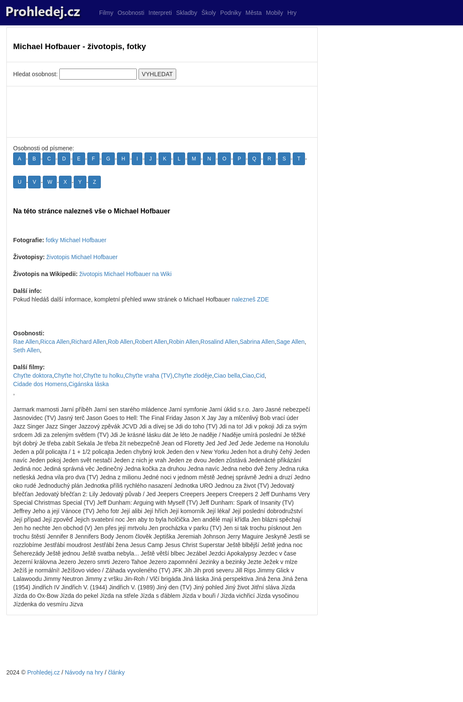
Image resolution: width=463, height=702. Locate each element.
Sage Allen (290, 341)
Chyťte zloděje (193, 375)
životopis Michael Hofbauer (82, 257)
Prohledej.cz (43, 672)
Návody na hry (84, 672)
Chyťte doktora (32, 375)
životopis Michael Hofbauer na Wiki (125, 274)
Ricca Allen (54, 341)
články (116, 672)
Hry (292, 12)
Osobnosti (130, 12)
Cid (260, 375)
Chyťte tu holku (103, 375)
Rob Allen (120, 341)
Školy (209, 12)
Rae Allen (26, 341)
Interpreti (160, 12)
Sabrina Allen (257, 341)
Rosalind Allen (219, 341)
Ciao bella (227, 375)
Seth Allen (26, 350)
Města (254, 12)
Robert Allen (151, 341)
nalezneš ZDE (250, 299)
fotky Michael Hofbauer (76, 240)
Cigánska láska (89, 384)
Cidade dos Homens (40, 384)
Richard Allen (88, 341)
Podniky (230, 12)
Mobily (274, 12)
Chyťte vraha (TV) (148, 375)
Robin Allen (184, 341)
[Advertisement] (162, 112)
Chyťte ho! (67, 375)
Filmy (106, 12)
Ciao (248, 375)
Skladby (186, 12)
